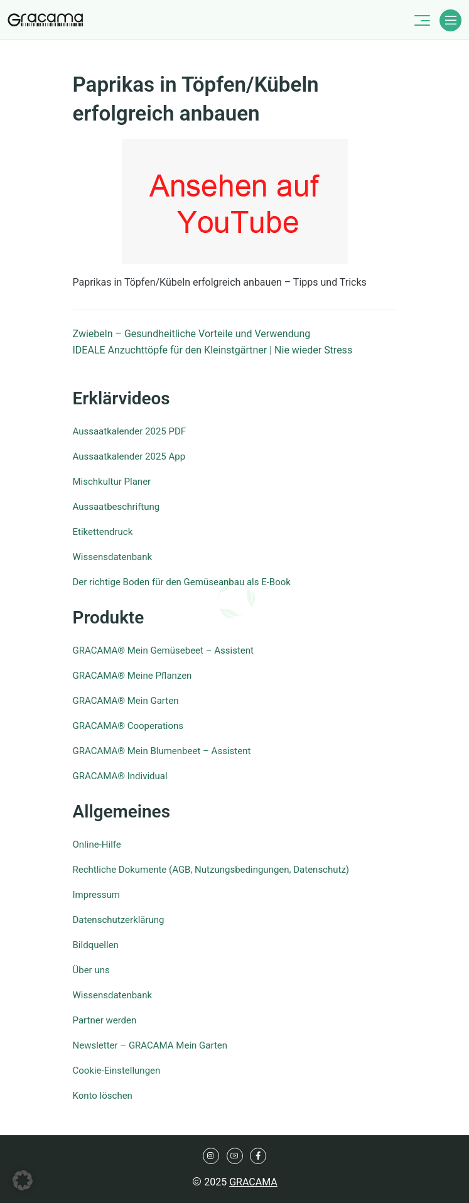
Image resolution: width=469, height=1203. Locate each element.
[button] (22, 1180)
